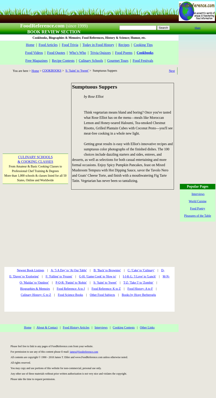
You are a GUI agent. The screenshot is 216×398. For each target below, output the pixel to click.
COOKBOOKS (51, 70)
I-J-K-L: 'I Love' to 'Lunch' (139, 276)
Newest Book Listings (30, 270)
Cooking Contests (124, 327)
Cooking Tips (143, 45)
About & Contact (46, 327)
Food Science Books (70, 295)
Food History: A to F (140, 288)
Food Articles (48, 45)
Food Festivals (143, 60)
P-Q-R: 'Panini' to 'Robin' (71, 282)
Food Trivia (70, 45)
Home (30, 45)
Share (197, 27)
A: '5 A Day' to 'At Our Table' (69, 270)
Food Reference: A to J (71, 288)
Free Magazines (36, 60)
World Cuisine (198, 201)
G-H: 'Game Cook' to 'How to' (97, 276)
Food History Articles (76, 327)
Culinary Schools (91, 60)
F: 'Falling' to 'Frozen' (59, 276)
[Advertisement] (35, 110)
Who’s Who (77, 53)
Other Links (147, 327)
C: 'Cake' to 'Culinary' (140, 270)
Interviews (101, 327)
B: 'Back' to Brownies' (107, 270)
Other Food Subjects (102, 295)
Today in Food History (98, 45)
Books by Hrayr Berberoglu (139, 295)
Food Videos (34, 53)
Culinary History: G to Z (36, 295)
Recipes (123, 45)
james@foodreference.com (84, 351)
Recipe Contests (63, 60)
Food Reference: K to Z (106, 288)
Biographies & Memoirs (35, 288)
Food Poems (124, 53)
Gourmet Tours (117, 60)
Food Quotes (56, 53)
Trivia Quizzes (100, 53)
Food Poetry (197, 208)
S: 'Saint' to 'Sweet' (77, 70)
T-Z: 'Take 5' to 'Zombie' (138, 282)
